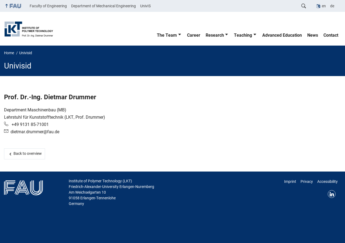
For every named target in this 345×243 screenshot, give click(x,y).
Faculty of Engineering (48, 6)
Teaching (243, 35)
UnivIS (145, 6)
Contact (330, 35)
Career (193, 35)
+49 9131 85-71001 (30, 124)
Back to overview (27, 153)
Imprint (290, 181)
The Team (167, 35)
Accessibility (327, 181)
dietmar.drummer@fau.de (35, 131)
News (312, 35)
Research (215, 35)
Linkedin (332, 194)
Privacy (307, 181)
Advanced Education (282, 35)
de (332, 6)
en (324, 6)
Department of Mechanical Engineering (103, 6)
